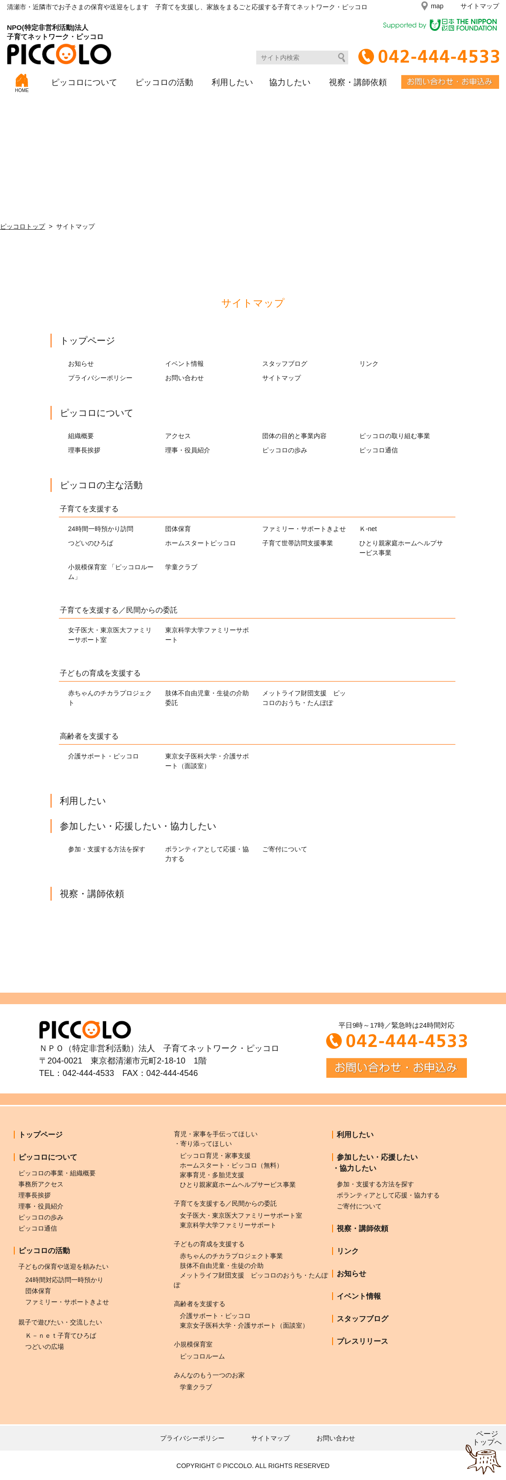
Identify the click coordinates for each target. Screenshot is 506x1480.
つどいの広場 (44, 1346)
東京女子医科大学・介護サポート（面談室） (244, 1325)
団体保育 (178, 528)
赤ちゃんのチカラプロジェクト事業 (231, 1256)
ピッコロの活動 (164, 82)
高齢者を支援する (89, 736)
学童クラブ (181, 567)
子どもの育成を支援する (100, 673)
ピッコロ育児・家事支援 (215, 1155)
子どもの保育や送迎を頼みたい (63, 1266)
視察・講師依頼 (358, 82)
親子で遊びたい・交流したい (60, 1322)
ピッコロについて (84, 82)
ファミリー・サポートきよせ (304, 528)
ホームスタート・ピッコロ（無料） (231, 1165)
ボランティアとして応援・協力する (388, 1195)
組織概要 (81, 435)
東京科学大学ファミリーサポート (228, 1225)
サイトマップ (479, 6)
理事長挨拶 (84, 450)
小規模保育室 (193, 1344)
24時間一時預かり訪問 (100, 528)
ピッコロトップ (22, 226)
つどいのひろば (90, 543)
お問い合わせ (184, 378)
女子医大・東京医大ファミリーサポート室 (241, 1215)
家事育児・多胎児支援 (212, 1175)
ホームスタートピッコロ (200, 543)
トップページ (87, 340)
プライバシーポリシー (100, 378)
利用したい (232, 82)
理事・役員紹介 (187, 450)
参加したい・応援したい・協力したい (138, 826)
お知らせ (81, 363)
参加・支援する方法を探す (106, 849)
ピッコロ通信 (378, 450)
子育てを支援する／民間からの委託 (119, 610)
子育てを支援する (89, 509)
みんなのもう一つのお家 (209, 1375)
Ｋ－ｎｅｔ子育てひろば (60, 1335)
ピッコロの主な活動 (101, 485)
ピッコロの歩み (284, 450)
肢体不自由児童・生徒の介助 (222, 1265)
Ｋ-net (368, 528)
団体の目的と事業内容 (294, 435)
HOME (22, 83)
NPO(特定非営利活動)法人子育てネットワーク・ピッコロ (59, 43)
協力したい (289, 82)
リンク (369, 363)
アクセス (178, 435)
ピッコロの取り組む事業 (394, 435)
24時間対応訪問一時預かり (64, 1279)
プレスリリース (362, 1341)
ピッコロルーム (202, 1356)
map (437, 6)
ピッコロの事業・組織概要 (57, 1173)
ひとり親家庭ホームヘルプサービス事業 (238, 1184)
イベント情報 (184, 363)
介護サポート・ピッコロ (103, 756)
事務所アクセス (40, 1184)
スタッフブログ (284, 363)
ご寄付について (284, 849)
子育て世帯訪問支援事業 (297, 543)
